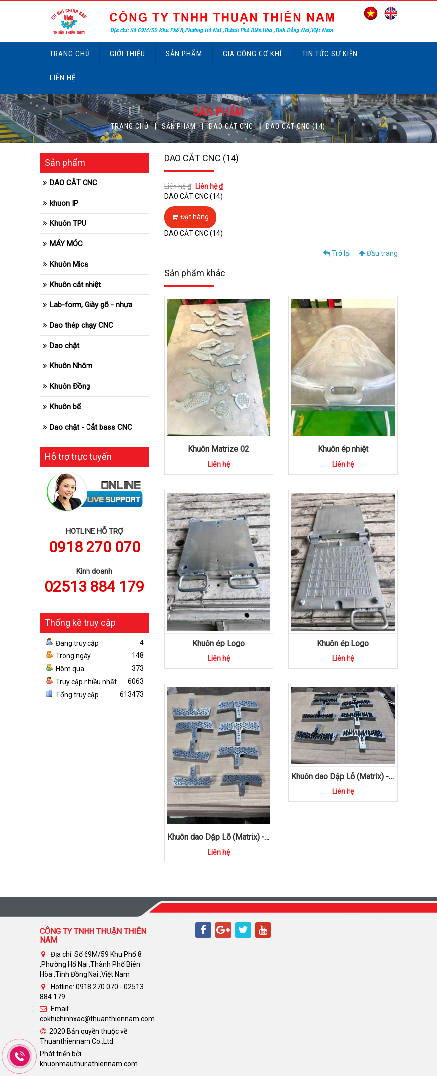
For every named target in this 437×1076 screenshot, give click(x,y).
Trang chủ (69, 53)
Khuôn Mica (69, 264)
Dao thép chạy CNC (81, 325)
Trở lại (336, 253)
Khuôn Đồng (70, 386)
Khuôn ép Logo (218, 643)
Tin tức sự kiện (330, 53)
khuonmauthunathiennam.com (89, 1064)
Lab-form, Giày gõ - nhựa (91, 304)
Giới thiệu (127, 53)
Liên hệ (63, 77)
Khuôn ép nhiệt (343, 449)
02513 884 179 (94, 586)
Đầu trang (378, 253)
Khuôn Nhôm (71, 365)
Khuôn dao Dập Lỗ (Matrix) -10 (220, 837)
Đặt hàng (190, 217)
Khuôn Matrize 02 (218, 449)
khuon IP (64, 203)
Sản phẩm (184, 53)
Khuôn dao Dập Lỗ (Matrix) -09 (344, 776)
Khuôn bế (65, 406)
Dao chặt (64, 345)
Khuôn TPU (68, 223)
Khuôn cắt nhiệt (75, 284)
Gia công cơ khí (252, 53)
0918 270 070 (94, 547)
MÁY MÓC (66, 243)
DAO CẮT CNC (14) (295, 126)
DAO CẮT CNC (231, 126)
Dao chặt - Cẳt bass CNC (91, 427)
